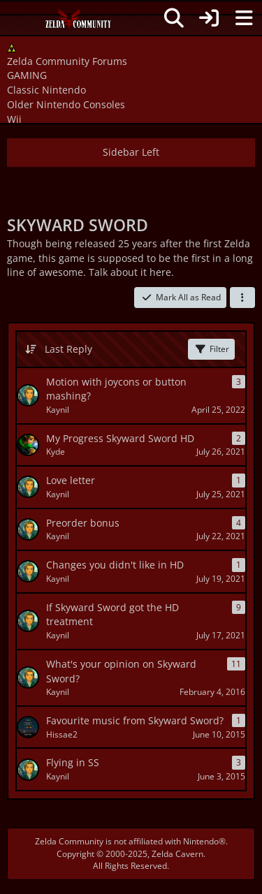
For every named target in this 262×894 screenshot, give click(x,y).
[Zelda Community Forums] (79, 22)
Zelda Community (69, 841)
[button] (242, 297)
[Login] (209, 18)
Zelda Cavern (177, 854)
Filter (211, 349)
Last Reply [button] (68, 349)
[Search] (174, 18)
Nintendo (201, 841)
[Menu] (244, 18)
